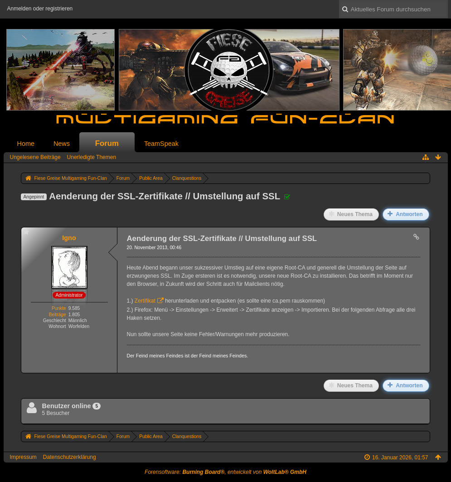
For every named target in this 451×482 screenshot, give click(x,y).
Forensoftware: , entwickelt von (225, 472)
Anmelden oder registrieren (40, 8)
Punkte (59, 308)
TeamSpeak (161, 143)
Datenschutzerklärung (69, 457)
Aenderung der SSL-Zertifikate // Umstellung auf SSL (164, 196)
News (61, 143)
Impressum (23, 457)
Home (25, 143)
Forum (107, 143)
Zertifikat (145, 301)
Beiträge (57, 314)
